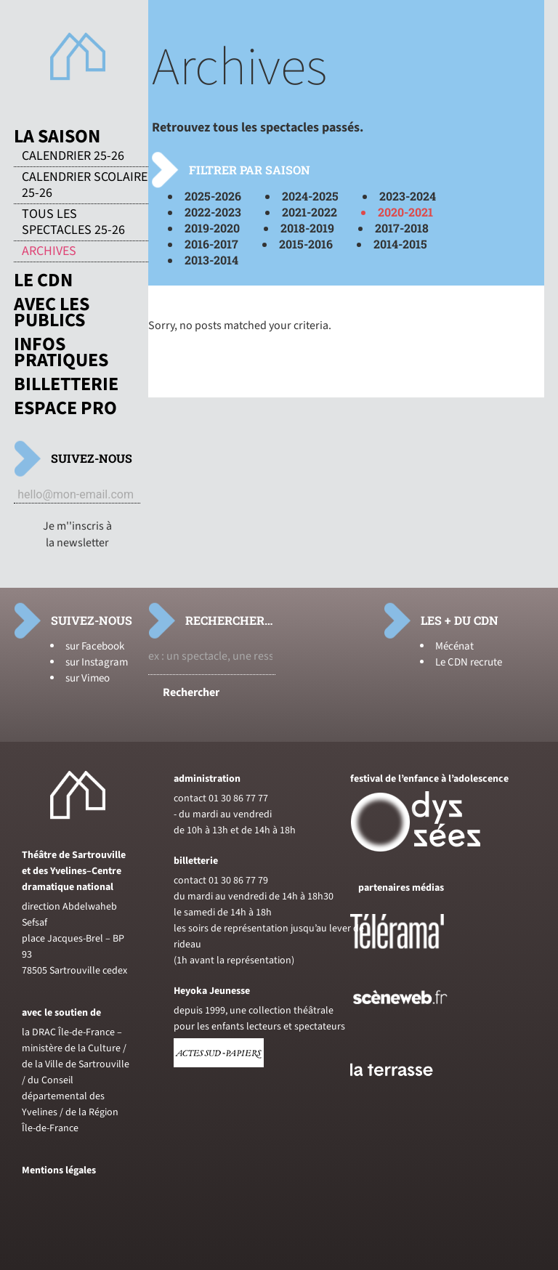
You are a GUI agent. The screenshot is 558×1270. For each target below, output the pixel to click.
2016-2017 (211, 243)
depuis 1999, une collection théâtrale (253, 1010)
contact (190, 798)
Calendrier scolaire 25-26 (84, 185)
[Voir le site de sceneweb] (413, 1028)
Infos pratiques (61, 352)
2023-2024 (407, 195)
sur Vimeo (87, 678)
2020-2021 (405, 211)
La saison (57, 137)
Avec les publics (51, 312)
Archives (49, 251)
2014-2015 (400, 243)
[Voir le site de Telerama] (412, 954)
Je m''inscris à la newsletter (77, 534)
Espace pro (65, 408)
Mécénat (454, 646)
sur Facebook (94, 646)
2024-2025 (310, 195)
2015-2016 (306, 243)
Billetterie (66, 384)
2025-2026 (213, 195)
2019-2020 (212, 227)
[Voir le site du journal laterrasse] (402, 1092)
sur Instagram (96, 662)
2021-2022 (309, 211)
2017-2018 (402, 227)
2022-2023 (213, 211)
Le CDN (43, 280)
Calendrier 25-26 (73, 156)
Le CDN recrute (468, 662)
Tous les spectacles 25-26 (73, 222)
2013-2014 (211, 259)
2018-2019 (307, 227)
